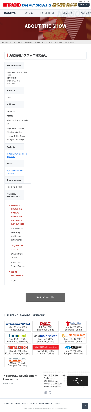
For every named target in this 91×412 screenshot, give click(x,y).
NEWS (17, 403)
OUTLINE (29, 13)
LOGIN (85, 4)
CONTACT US (77, 381)
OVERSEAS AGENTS (29, 403)
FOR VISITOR (67, 13)
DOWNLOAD (8, 403)
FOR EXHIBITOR (47, 13)
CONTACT (57, 403)
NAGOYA (10, 13)
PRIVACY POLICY (45, 403)
